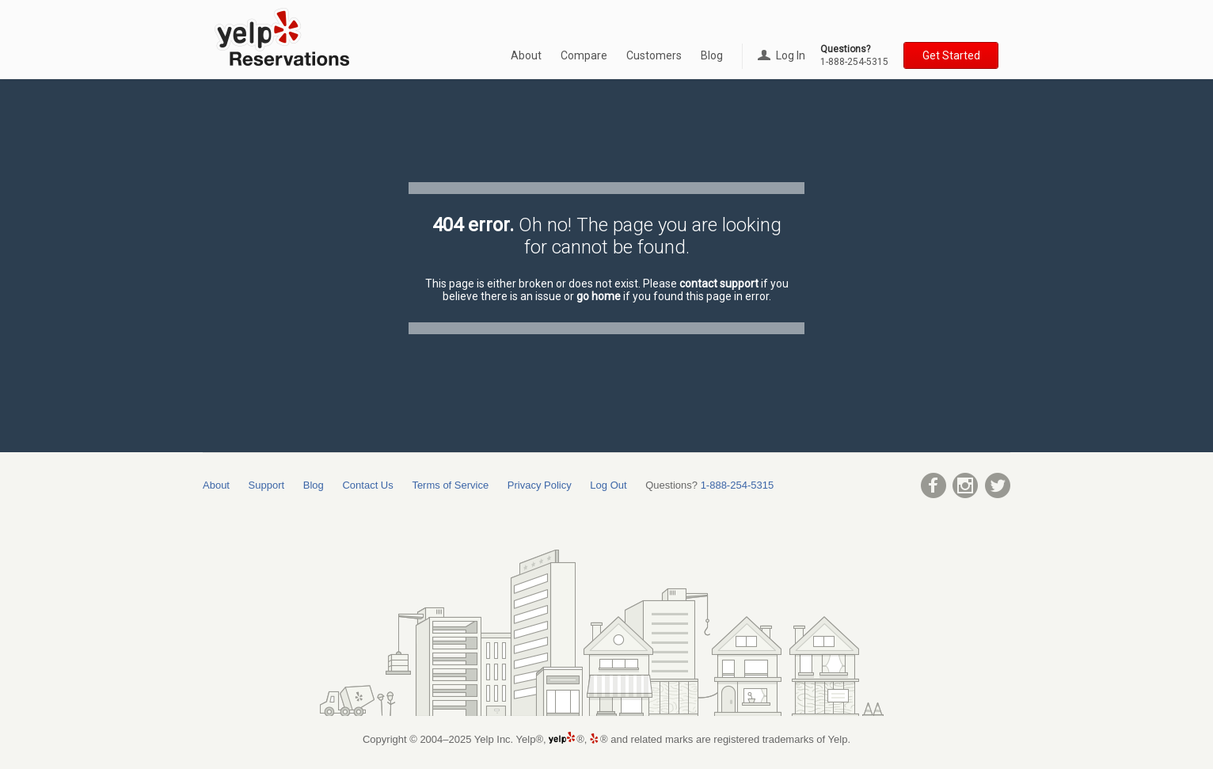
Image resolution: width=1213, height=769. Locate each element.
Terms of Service (450, 485)
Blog (712, 55)
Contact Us (367, 485)
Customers (654, 55)
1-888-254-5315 (854, 61)
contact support (719, 283)
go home (598, 296)
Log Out (608, 485)
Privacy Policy (540, 485)
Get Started (951, 55)
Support (267, 485)
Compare (584, 55)
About (526, 55)
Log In (781, 55)
